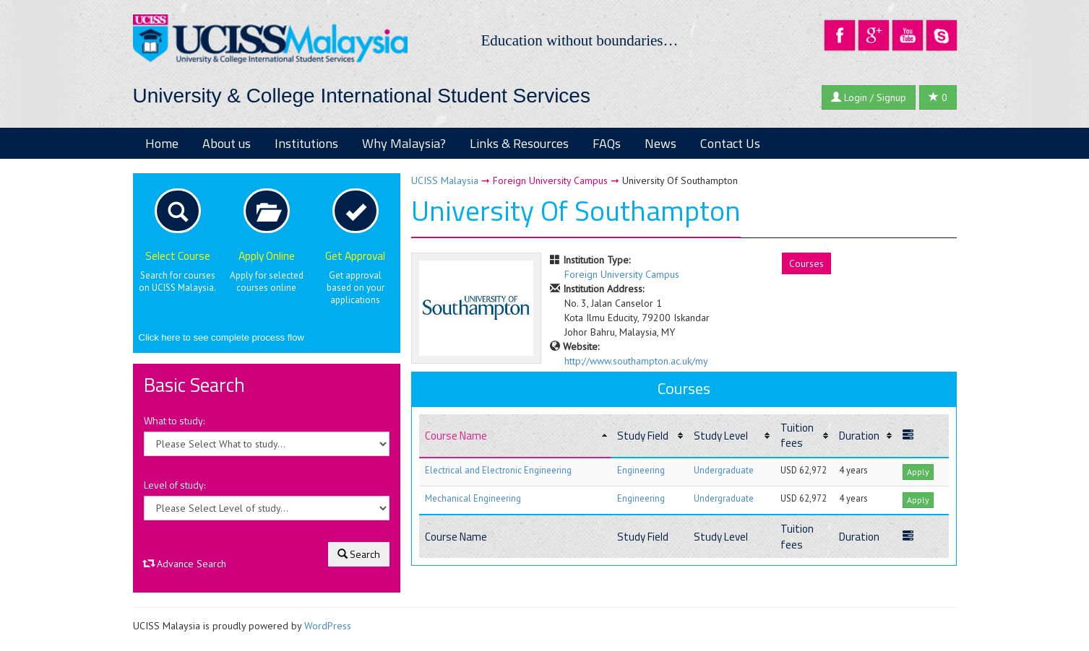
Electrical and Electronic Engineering (498, 470)
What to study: (174, 421)
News (660, 143)
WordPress (327, 625)
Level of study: (175, 485)
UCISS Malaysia (444, 180)
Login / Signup (868, 97)
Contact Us (730, 143)
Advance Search (185, 563)
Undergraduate (724, 470)
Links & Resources (519, 143)
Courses (806, 263)
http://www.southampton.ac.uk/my (636, 360)
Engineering (641, 470)
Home (161, 143)
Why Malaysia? (404, 143)
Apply (918, 471)
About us (226, 143)
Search (358, 554)
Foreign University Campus (621, 274)
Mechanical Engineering (473, 498)
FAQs (607, 143)
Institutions (306, 143)
